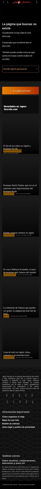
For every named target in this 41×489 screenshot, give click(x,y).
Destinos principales (10, 273)
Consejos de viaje (9, 234)
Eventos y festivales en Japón (12, 150)
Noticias (6, 315)
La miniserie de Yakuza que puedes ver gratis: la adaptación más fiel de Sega (19, 310)
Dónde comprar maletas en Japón (18, 232)
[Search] (37, 69)
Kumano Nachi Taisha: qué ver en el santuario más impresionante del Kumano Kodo (20, 188)
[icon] (3, 2)
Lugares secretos (9, 192)
